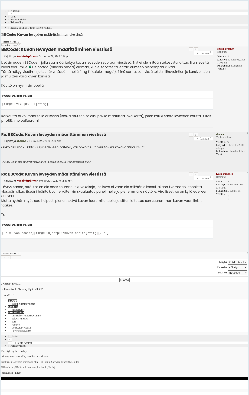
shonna (220, 134)
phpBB (37, 360)
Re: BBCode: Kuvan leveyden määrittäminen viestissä (53, 134)
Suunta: (232, 272)
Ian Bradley (21, 350)
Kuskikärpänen (225, 48)
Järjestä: (232, 267)
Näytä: (233, 262)
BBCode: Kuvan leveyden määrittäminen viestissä (42, 34)
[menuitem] (12, 16)
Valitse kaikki (22, 96)
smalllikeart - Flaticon (38, 355)
